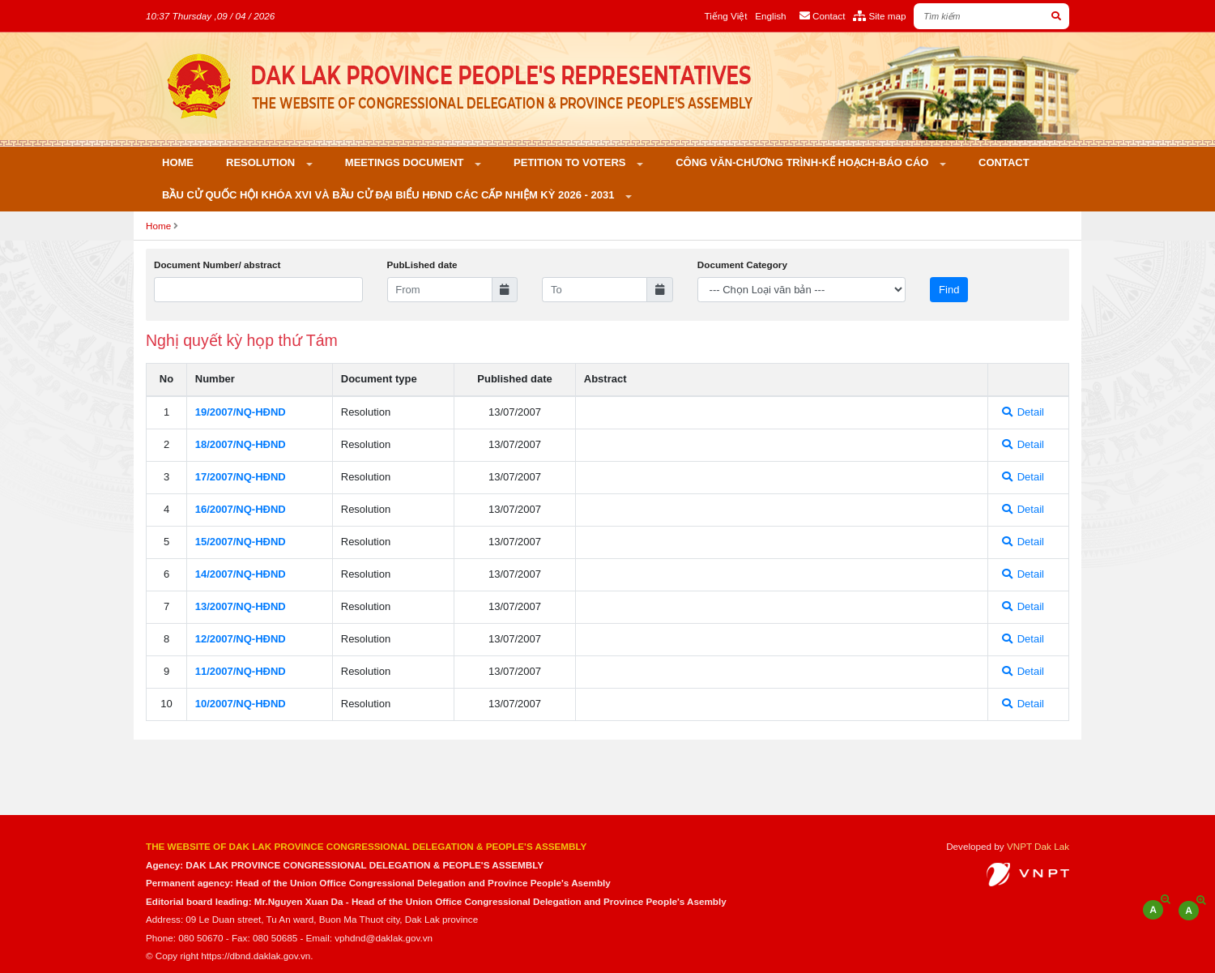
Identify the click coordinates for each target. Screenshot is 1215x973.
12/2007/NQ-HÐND (240, 639)
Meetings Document (406, 162)
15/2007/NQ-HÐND (240, 542)
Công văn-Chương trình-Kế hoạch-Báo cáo (804, 162)
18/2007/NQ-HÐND (240, 444)
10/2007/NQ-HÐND (240, 704)
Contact (1004, 162)
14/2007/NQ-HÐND (240, 574)
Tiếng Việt (726, 16)
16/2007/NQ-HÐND (240, 509)
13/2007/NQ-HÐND (240, 606)
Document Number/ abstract (217, 264)
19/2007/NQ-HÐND (240, 412)
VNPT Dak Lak (1038, 846)
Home (178, 162)
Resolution (262, 162)
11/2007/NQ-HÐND (240, 671)
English (770, 16)
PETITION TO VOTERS (571, 162)
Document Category (742, 264)
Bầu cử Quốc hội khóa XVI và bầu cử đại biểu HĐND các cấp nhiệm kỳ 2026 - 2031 (389, 195)
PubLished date (422, 264)
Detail (1023, 412)
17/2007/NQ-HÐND (240, 477)
